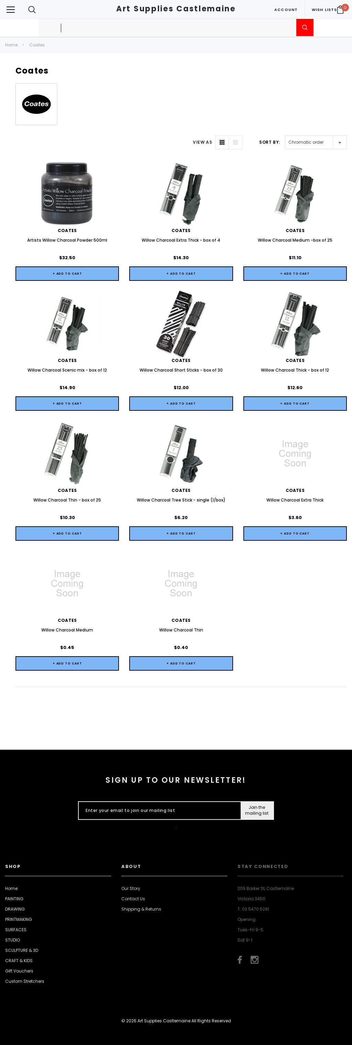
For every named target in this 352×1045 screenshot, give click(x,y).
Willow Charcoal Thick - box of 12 (295, 370)
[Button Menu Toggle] (10, 9)
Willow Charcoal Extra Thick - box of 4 (181, 240)
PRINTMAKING (18, 919)
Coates (37, 45)
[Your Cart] (340, 10)
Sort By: (269, 142)
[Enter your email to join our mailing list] (158, 810)
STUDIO (12, 940)
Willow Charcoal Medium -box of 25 (295, 240)
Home (11, 45)
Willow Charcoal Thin (181, 630)
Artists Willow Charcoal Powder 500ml (67, 240)
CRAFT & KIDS (19, 961)
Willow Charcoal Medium (67, 630)
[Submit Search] (305, 27)
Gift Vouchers (19, 971)
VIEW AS (202, 142)
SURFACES (15, 930)
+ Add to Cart (67, 274)
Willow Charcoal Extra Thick (294, 500)
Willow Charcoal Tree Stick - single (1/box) (181, 500)
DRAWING (15, 909)
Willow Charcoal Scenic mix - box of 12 (67, 370)
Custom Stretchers (24, 981)
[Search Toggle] (32, 9)
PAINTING (14, 899)
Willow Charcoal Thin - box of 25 (67, 500)
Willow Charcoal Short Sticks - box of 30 (181, 370)
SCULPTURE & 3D (21, 950)
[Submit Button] (257, 810)
